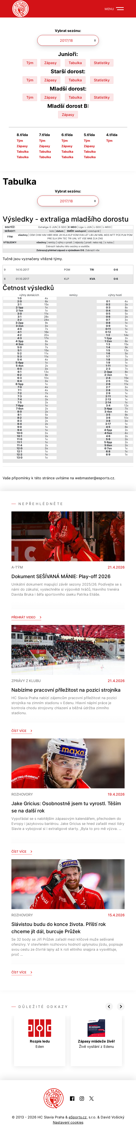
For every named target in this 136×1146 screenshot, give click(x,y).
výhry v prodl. (65, 242)
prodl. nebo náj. (94, 242)
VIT (79, 238)
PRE (49, 238)
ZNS (100, 238)
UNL (74, 238)
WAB (89, 238)
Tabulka (75, 63)
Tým (29, 63)
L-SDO (97, 227)
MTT (112, 235)
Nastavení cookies (68, 1122)
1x (46, 307)
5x (46, 414)
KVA (81, 235)
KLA (65, 235)
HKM (55, 235)
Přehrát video (26, 617)
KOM (76, 235)
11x (46, 313)
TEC (65, 238)
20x (46, 335)
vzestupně (93, 231)
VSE (84, 238)
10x (46, 378)
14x (126, 335)
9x (46, 322)
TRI (70, 238)
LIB (91, 235)
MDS (106, 235)
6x (46, 301)
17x (46, 338)
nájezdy (79, 242)
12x (126, 405)
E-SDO (62, 227)
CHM (38, 235)
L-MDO (107, 227)
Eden (39, 1034)
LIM (95, 235)
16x (46, 332)
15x (46, 304)
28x (46, 316)
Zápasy (50, 63)
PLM (123, 235)
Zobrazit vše (92, 250)
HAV (44, 235)
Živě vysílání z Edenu (96, 1034)
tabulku (60, 246)
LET (86, 235)
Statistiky (102, 63)
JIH (61, 235)
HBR (49, 235)
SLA (54, 238)
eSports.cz (78, 1117)
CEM (32, 235)
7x (46, 329)
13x (46, 371)
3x (46, 325)
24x (46, 319)
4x (46, 298)
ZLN (95, 238)
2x (46, 365)
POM (129, 235)
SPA (59, 238)
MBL (100, 235)
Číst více (21, 731)
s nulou (109, 242)
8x (126, 307)
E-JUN (53, 227)
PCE (118, 235)
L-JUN (88, 227)
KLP (70, 235)
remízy (51, 242)
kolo (52, 231)
